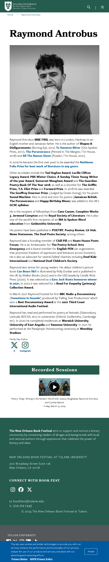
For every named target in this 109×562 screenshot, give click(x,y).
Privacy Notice (19, 559)
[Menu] (102, 7)
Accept (91, 551)
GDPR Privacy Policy (41, 559)
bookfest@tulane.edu (28, 501)
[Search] (89, 7)
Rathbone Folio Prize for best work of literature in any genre (51, 164)
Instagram (25, 350)
